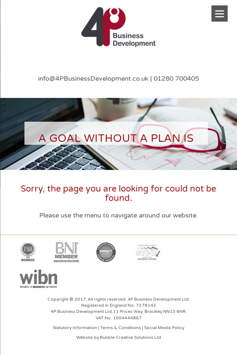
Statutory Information (75, 327)
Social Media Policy (164, 327)
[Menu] (219, 13)
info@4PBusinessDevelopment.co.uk (93, 78)
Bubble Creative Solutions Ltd (130, 337)
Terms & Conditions (120, 327)
